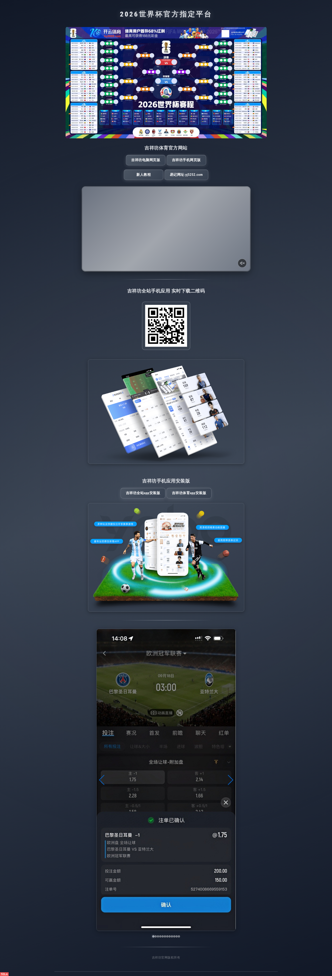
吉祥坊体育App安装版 (189, 493)
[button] (102, 780)
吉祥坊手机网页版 (186, 160)
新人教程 (143, 175)
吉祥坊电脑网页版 (145, 160)
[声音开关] (242, 263)
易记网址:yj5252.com (186, 175)
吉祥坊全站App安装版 (143, 493)
